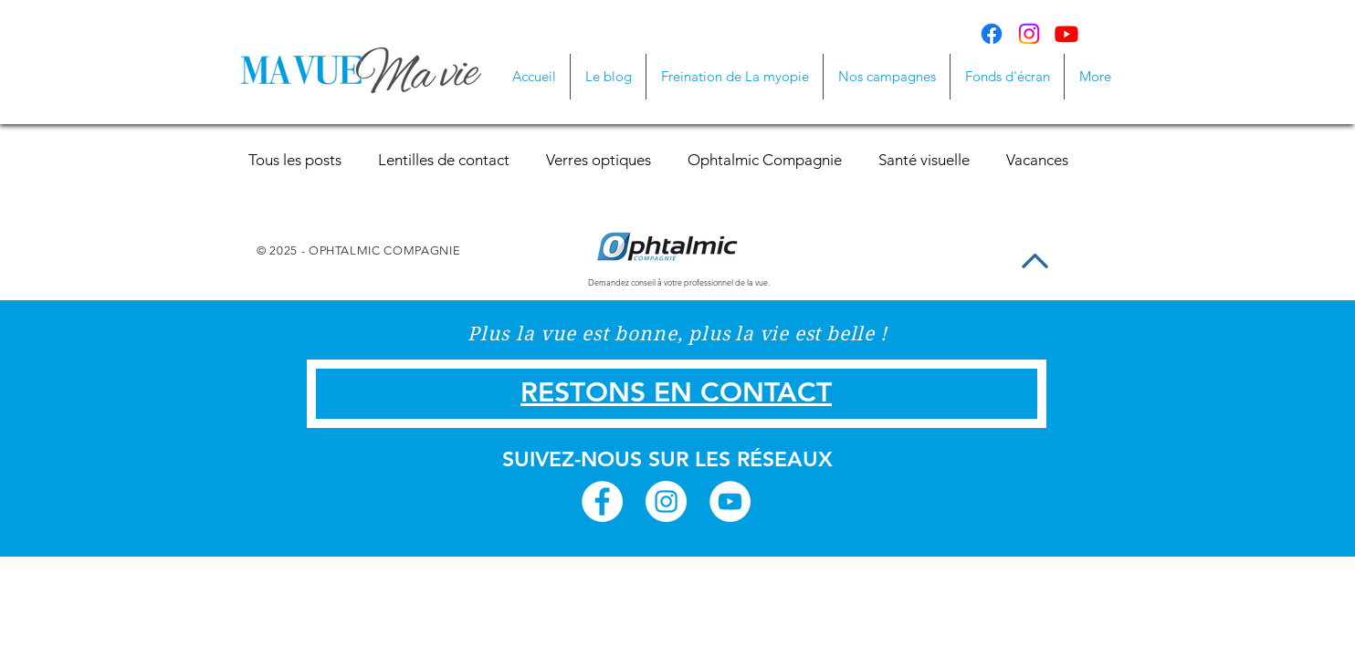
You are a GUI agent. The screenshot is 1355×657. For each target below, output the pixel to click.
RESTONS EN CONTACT (676, 392)
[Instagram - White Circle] (666, 501)
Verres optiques (598, 160)
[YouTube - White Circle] (730, 501)
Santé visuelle (924, 160)
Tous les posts (294, 160)
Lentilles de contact (443, 160)
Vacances (1037, 160)
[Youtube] (1066, 33)
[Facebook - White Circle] (602, 501)
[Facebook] (991, 33)
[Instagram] (1029, 33)
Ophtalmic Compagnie (765, 160)
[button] (887, 76)
